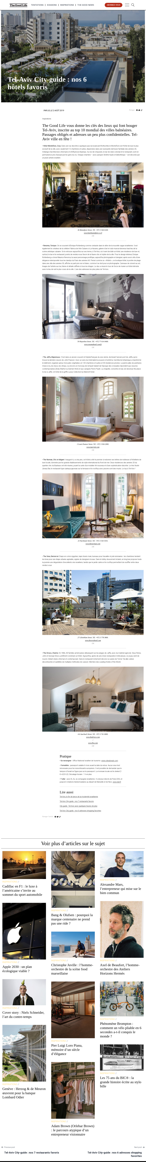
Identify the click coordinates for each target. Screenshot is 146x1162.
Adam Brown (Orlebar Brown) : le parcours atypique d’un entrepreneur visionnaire (72, 1130)
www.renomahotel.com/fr (93, 344)
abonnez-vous (113, 5)
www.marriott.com (93, 447)
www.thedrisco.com (93, 737)
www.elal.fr (117, 782)
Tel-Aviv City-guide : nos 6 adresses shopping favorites (80, 811)
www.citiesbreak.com (109, 761)
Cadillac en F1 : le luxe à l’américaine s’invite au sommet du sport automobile (22, 890)
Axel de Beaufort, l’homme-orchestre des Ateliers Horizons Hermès (120, 969)
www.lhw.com (93, 743)
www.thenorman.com (93, 544)
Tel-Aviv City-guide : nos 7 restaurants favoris (77, 801)
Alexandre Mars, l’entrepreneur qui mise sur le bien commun (120, 888)
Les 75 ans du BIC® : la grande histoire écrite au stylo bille (120, 1082)
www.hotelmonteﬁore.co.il (93, 233)
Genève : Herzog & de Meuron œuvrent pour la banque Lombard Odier (24, 1093)
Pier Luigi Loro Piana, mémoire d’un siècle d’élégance (66, 1049)
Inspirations (67, 5)
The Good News (85, 5)
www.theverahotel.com (93, 640)
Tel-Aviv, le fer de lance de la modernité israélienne (79, 797)
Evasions (52, 5)
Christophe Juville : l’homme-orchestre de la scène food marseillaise (72, 969)
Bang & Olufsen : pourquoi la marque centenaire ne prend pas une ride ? (72, 919)
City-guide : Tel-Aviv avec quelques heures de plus (78, 806)
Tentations (37, 5)
